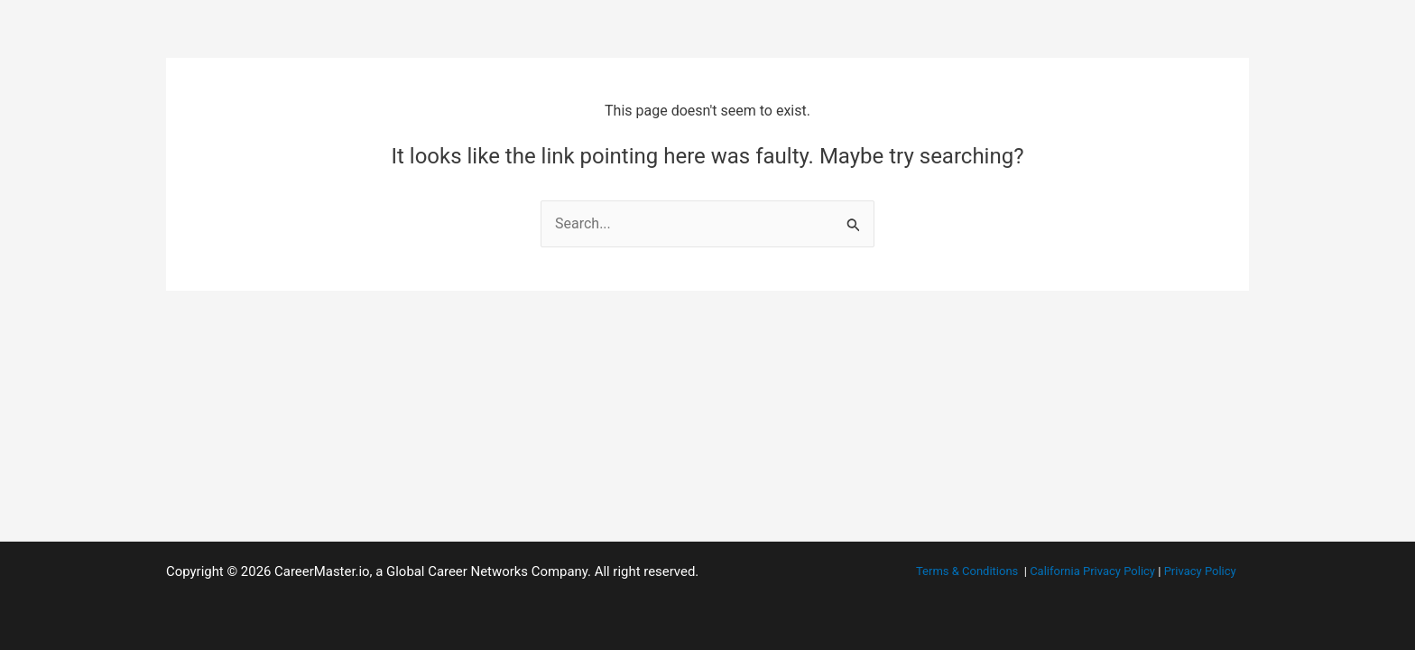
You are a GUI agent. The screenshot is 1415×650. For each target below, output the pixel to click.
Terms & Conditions (967, 571)
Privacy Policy (1200, 571)
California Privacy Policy (1092, 571)
